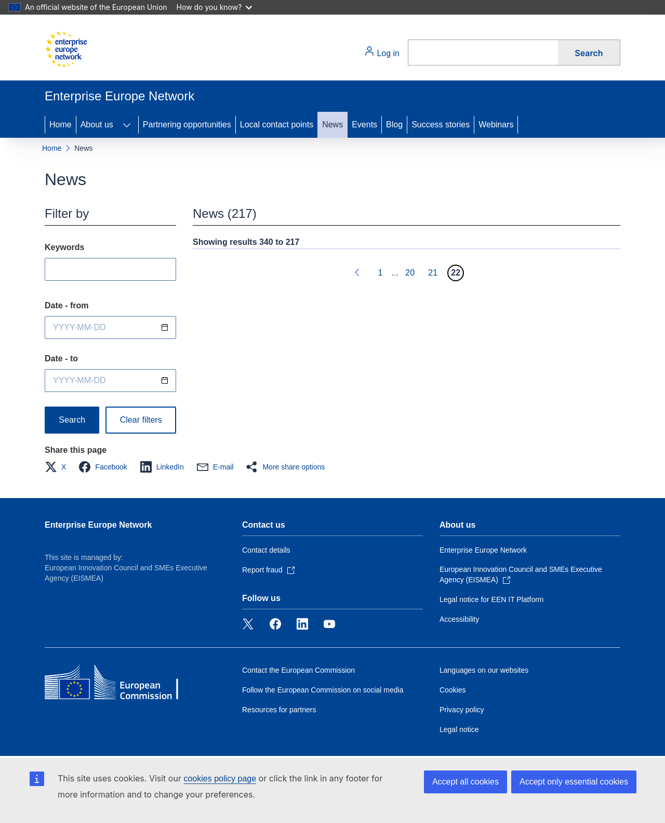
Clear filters (141, 419)
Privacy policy (462, 710)
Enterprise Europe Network (98, 524)
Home (60, 124)
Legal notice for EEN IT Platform (492, 599)
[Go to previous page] (357, 273)
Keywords (64, 247)
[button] (58, 467)
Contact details (266, 550)
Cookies (453, 690)
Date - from (66, 305)
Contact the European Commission (298, 670)
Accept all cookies (465, 781)
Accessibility (459, 619)
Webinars (495, 124)
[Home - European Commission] (66, 49)
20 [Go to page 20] (410, 272)
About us (97, 124)
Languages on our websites (484, 670)
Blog (394, 124)
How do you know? (214, 7)
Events (364, 124)
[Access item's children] (126, 125)
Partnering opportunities (187, 124)
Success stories (440, 124)
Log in (382, 52)
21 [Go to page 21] (432, 272)
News (332, 124)
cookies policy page (219, 778)
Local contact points (276, 124)
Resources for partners (279, 710)
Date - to (61, 358)
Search (589, 53)
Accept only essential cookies (574, 781)
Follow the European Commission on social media (322, 690)
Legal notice (459, 729)
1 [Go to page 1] (380, 272)
